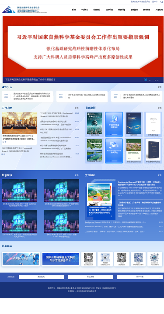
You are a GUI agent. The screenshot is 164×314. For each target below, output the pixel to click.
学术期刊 (134, 10)
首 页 (74, 10)
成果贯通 (146, 10)
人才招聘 (159, 10)
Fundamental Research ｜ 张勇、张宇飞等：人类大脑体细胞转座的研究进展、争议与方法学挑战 (115, 227)
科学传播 (121, 10)
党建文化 (96, 10)
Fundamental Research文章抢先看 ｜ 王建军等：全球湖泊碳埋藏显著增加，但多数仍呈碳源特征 (115, 223)
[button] (158, 80)
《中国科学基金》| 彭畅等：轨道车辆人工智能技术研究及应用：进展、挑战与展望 (115, 232)
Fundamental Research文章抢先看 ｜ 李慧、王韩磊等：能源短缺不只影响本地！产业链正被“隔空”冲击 (139, 183)
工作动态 (109, 10)
